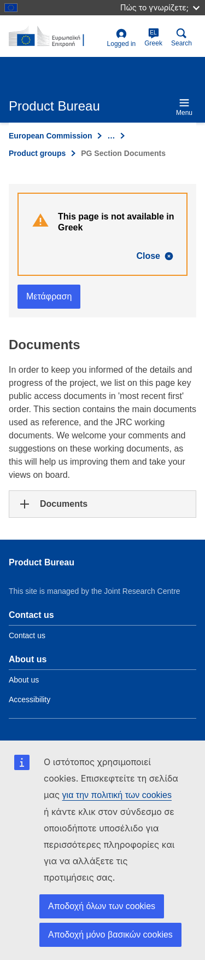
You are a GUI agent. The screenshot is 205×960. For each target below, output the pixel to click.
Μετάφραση (49, 296)
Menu (184, 107)
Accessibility (29, 699)
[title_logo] (56, 37)
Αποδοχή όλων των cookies (101, 906)
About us (24, 679)
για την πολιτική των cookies (117, 795)
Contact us (27, 635)
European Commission (50, 135)
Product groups (37, 153)
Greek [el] (153, 37)
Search (181, 37)
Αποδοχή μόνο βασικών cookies (110, 934)
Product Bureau (41, 562)
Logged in (121, 38)
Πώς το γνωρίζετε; (160, 7)
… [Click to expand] (111, 135)
